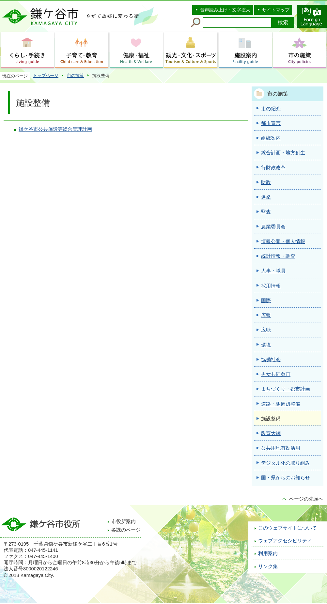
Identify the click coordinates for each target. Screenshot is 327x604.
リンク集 (268, 566)
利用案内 (268, 553)
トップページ (45, 75)
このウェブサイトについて (287, 528)
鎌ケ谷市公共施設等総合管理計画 (55, 129)
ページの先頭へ (306, 499)
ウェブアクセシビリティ (285, 540)
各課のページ (126, 530)
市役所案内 (123, 521)
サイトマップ (275, 9)
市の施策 (75, 75)
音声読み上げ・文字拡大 (225, 9)
